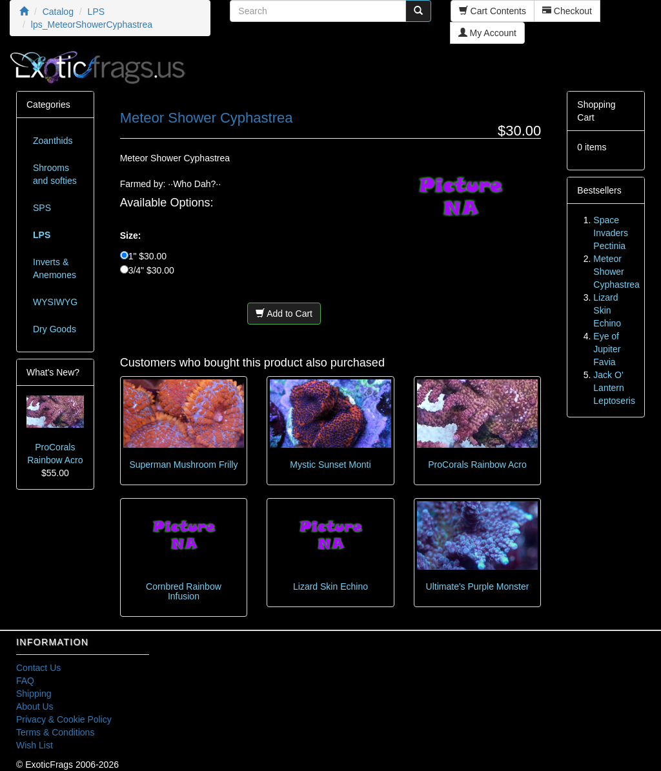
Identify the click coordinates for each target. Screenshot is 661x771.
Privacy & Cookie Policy (64, 719)
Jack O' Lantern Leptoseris (614, 388)
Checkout (567, 11)
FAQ (25, 681)
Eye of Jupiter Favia (606, 349)
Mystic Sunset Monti (330, 464)
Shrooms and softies (55, 174)
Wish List (34, 745)
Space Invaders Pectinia (610, 233)
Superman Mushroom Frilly (183, 464)
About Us (35, 706)
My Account (487, 33)
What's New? (52, 372)
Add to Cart (284, 313)
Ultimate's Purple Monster (477, 586)
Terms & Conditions (55, 732)
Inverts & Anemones (54, 268)
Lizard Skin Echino (330, 586)
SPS (42, 208)
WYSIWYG (55, 302)
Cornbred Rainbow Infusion (183, 591)
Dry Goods (54, 329)
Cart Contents (492, 11)
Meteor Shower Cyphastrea (616, 272)
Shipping (34, 693)
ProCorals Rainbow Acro (477, 464)
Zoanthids (52, 140)
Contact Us (38, 668)
